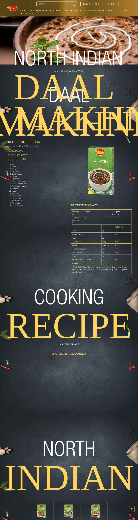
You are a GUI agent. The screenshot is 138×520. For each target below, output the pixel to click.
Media (101, 10)
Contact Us (27, 13)
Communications (88, 10)
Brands (68, 10)
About (22, 10)
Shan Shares (55, 10)
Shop (76, 10)
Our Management (37, 10)
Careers (108, 10)
